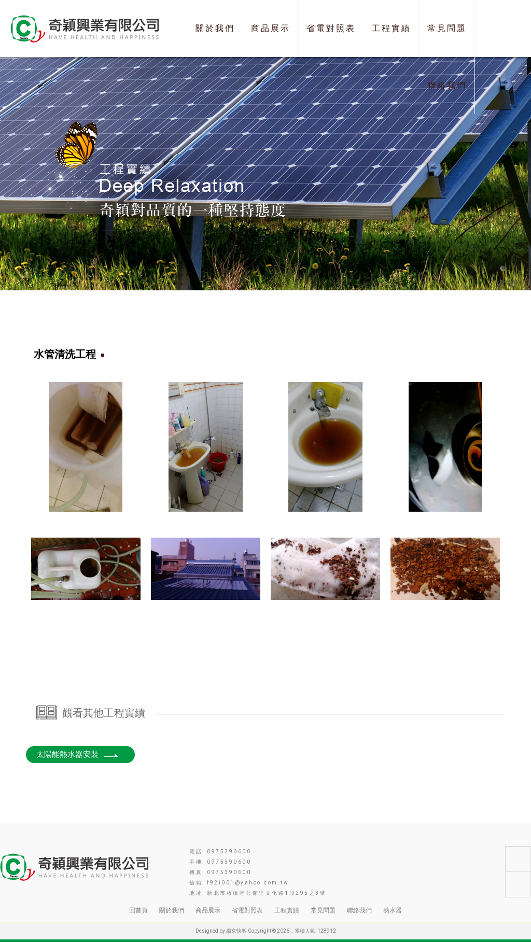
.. (292, 931)
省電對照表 (331, 28)
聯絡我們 (447, 85)
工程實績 (391, 28)
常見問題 (447, 28)
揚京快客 (236, 931)
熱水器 (392, 910)
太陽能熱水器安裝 (77, 754)
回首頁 (138, 910)
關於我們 (215, 28)
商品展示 (270, 28)
